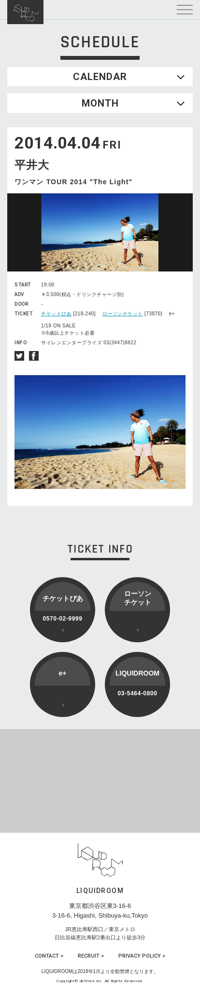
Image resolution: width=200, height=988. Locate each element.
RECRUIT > (91, 956)
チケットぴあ (56, 313)
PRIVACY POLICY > (141, 956)
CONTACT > (49, 956)
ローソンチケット (122, 313)
